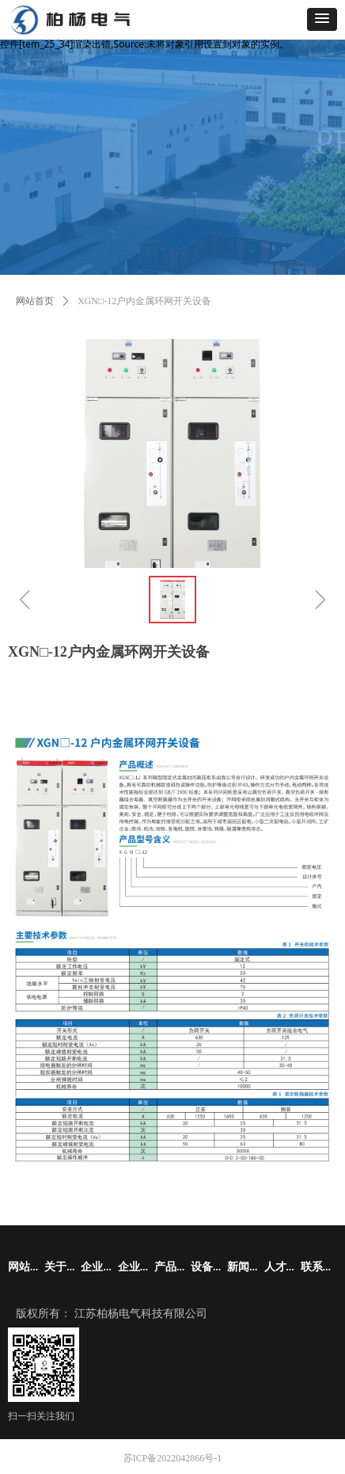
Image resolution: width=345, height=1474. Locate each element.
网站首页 (35, 301)
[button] (322, 19)
